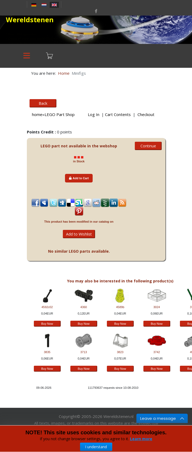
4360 (83, 307)
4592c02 (47, 307)
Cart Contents (118, 114)
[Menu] (27, 56)
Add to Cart (79, 178)
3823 (120, 352)
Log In (93, 114)
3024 (156, 307)
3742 (156, 352)
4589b (120, 307)
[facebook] (96, 11)
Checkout (145, 114)
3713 (83, 352)
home (37, 114)
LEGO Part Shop (60, 114)
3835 (47, 352)
